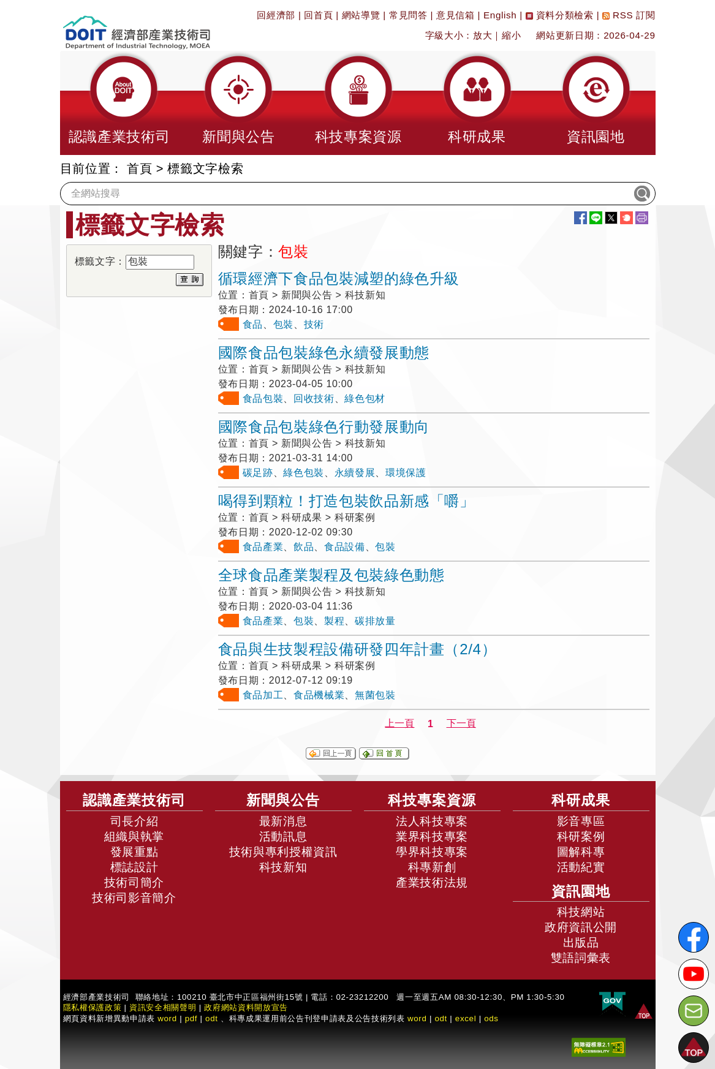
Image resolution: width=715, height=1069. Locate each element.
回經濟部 (276, 15)
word (417, 1018)
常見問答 (408, 15)
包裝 (283, 324)
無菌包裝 (375, 695)
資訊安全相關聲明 (162, 1007)
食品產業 (263, 547)
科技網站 (581, 911)
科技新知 (283, 867)
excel (465, 1018)
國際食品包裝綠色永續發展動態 (323, 352)
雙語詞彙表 (581, 957)
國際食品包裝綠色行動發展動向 (323, 426)
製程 (334, 621)
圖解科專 (581, 851)
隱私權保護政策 (92, 1007)
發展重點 (134, 851)
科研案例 (581, 836)
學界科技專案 (432, 851)
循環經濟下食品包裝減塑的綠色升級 (339, 278)
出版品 (581, 942)
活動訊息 (283, 836)
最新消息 (283, 821)
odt (211, 1018)
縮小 (511, 35)
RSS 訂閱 (628, 15)
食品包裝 (263, 398)
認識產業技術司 (134, 800)
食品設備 (344, 547)
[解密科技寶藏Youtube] (693, 974)
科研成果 (580, 800)
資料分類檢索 (560, 15)
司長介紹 (134, 821)
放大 (482, 35)
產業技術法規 (432, 882)
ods (491, 1018)
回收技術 (314, 398)
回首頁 (318, 15)
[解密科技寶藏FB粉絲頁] (693, 937)
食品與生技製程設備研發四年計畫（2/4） (357, 649)
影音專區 (581, 821)
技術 (314, 324)
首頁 (139, 168)
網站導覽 (361, 15)
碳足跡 (258, 472)
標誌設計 (134, 867)
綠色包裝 (303, 472)
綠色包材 (364, 398)
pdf (191, 1018)
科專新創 (432, 867)
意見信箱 (455, 15)
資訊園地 (580, 891)
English (499, 15)
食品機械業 (318, 695)
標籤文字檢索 (205, 168)
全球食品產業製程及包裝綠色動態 (331, 575)
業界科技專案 (432, 836)
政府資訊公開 (581, 927)
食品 (253, 324)
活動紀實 (581, 867)
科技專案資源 (432, 800)
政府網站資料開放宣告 (246, 1007)
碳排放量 (375, 621)
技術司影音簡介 (134, 897)
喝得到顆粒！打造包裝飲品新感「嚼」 (346, 501)
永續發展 (355, 472)
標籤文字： (100, 261)
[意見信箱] (693, 1010)
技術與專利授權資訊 (283, 851)
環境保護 (405, 472)
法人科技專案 (432, 821)
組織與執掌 (134, 836)
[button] (119, 103)
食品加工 (263, 695)
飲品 (303, 547)
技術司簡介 (134, 882)
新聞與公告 (283, 800)
